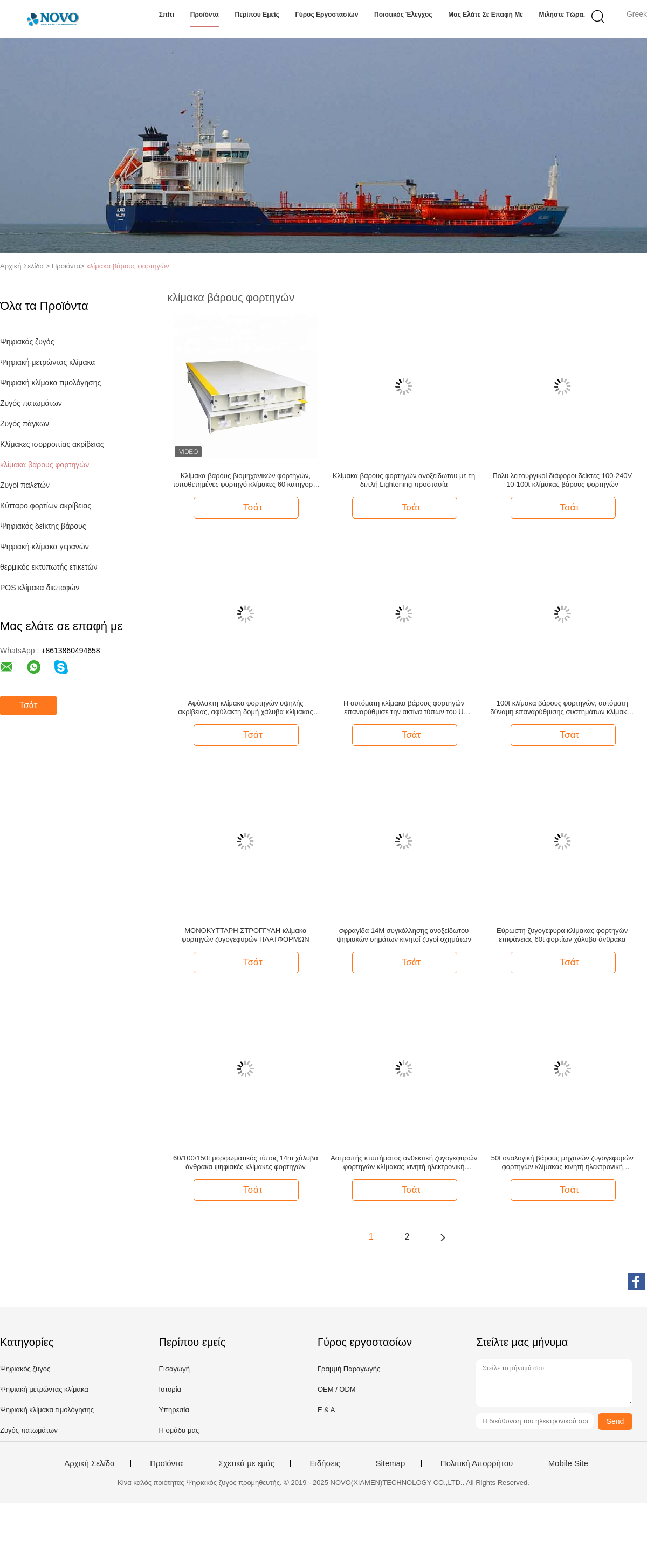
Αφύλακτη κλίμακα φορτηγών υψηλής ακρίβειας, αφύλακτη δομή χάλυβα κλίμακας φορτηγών (245, 707)
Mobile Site (568, 1463)
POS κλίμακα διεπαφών (39, 587)
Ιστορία (170, 1389)
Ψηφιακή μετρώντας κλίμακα (47, 362)
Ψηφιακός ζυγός (27, 341)
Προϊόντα (204, 14)
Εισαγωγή (174, 1369)
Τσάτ (28, 705)
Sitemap (390, 1463)
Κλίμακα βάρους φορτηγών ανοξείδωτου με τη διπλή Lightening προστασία (404, 480)
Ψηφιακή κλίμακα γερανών (44, 546)
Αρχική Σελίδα (89, 1463)
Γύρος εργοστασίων (326, 14)
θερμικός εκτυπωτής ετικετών (48, 567)
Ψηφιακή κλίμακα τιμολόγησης (50, 382)
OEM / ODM (337, 1389)
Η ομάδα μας (179, 1430)
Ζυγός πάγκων (24, 423)
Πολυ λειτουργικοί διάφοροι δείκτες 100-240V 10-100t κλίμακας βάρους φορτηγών (562, 480)
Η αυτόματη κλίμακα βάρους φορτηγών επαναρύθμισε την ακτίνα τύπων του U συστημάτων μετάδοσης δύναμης (403, 707)
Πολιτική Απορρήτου (476, 1463)
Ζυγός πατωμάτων (31, 403)
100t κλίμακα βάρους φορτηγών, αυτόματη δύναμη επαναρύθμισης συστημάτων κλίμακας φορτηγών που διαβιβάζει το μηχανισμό (562, 707)
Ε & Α (326, 1410)
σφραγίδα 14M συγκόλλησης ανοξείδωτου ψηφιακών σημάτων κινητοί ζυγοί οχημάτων (403, 935)
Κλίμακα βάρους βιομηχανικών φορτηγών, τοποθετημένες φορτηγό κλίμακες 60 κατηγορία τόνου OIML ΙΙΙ (245, 480)
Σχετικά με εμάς (246, 1463)
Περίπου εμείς (257, 14)
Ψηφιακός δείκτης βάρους (43, 526)
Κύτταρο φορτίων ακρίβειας (45, 505)
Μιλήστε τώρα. (562, 14)
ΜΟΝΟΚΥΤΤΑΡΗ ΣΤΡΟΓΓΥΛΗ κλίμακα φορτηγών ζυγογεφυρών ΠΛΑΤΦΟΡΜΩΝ (245, 935)
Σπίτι (166, 14)
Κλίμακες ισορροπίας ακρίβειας (52, 444)
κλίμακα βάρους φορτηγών (127, 266)
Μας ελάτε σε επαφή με (485, 14)
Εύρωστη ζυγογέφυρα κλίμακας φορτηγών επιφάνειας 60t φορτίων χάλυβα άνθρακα (562, 935)
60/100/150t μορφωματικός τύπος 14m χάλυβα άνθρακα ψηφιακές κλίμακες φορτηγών (245, 1162)
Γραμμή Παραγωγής (349, 1369)
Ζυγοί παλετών (25, 485)
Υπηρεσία (174, 1410)
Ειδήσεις (324, 1463)
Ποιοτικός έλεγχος (403, 14)
